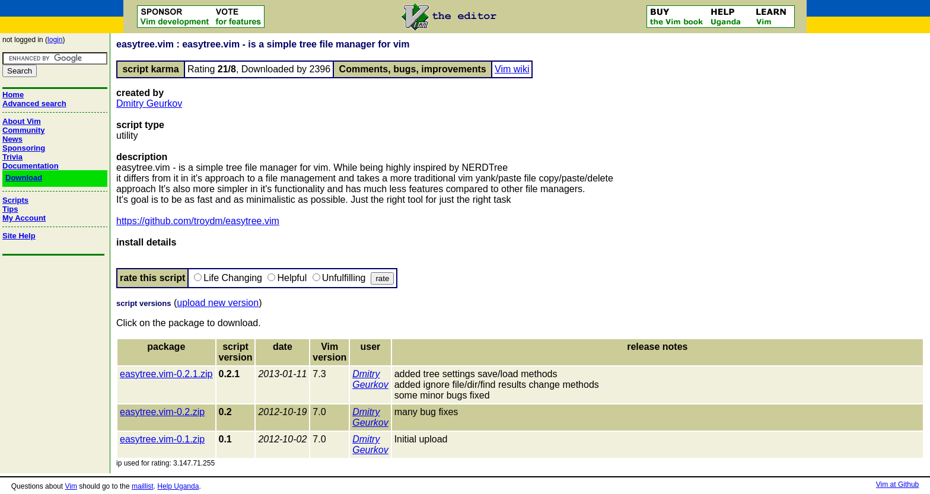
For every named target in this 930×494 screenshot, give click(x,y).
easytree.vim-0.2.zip (162, 412)
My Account (24, 217)
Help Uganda (178, 486)
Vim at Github (897, 484)
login (54, 40)
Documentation (30, 165)
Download (23, 177)
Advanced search (34, 103)
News (12, 139)
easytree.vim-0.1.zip (162, 439)
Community (23, 130)
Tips (10, 209)
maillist (143, 486)
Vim (71, 486)
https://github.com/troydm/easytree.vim (197, 221)
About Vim (21, 121)
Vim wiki (512, 69)
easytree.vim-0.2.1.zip (166, 374)
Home (13, 94)
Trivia (12, 156)
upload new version (218, 303)
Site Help (19, 235)
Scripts (15, 200)
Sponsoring (23, 148)
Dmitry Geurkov (149, 103)
